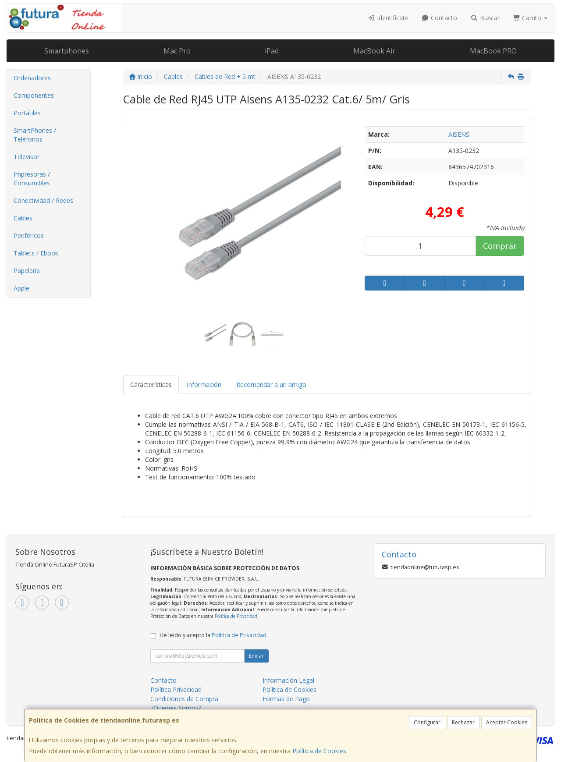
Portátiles (27, 113)
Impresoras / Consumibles (32, 178)
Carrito (530, 18)
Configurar (427, 722)
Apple (21, 288)
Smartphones (66, 51)
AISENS (458, 134)
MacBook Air (374, 51)
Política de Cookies (319, 751)
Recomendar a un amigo (271, 384)
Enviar (256, 655)
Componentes (34, 95)
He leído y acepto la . (214, 635)
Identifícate (387, 18)
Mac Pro (177, 51)
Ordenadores (32, 78)
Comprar (500, 246)
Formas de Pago (286, 699)
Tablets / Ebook (36, 253)
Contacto (440, 18)
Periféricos (29, 235)
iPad (272, 51)
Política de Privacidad (236, 616)
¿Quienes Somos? (175, 708)
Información (204, 384)
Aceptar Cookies (506, 722)
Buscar (485, 18)
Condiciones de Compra (184, 699)
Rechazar (463, 722)
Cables (23, 218)
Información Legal (288, 680)
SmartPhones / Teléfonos (35, 134)
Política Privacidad (176, 689)
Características (151, 384)
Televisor (26, 156)
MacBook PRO (493, 51)
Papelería (27, 270)
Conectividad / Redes (43, 200)
